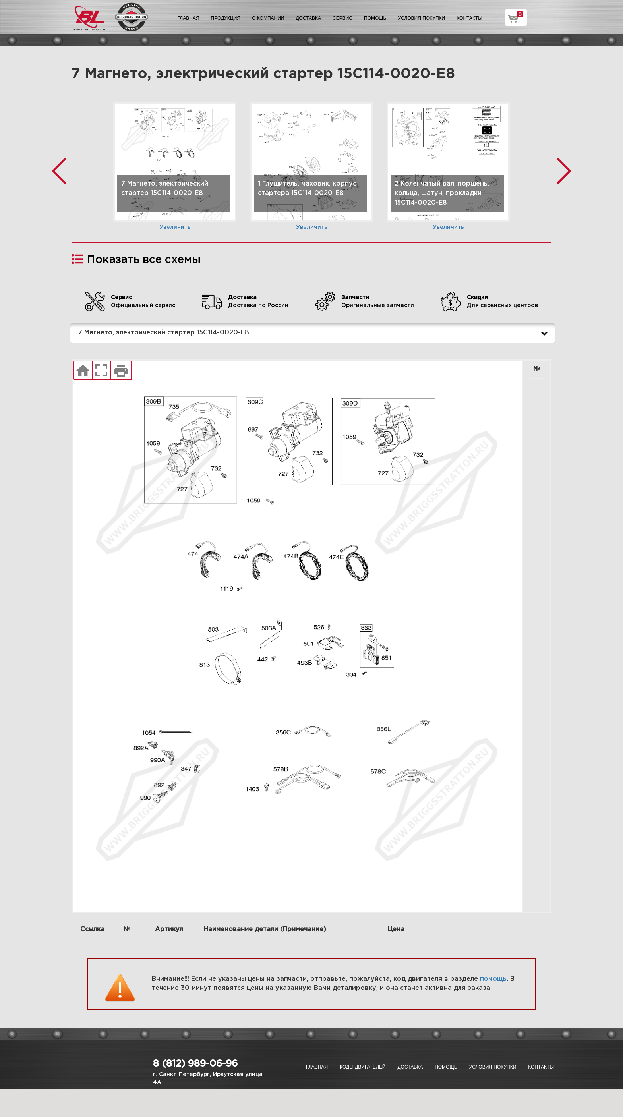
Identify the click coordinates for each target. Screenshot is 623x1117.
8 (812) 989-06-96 (195, 1063)
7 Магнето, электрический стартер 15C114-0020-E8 (314, 333)
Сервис (342, 18)
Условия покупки (421, 18)
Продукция (225, 18)
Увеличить (175, 227)
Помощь (375, 18)
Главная (188, 18)
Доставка (308, 18)
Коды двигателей (362, 1067)
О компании (268, 18)
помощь (493, 979)
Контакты (469, 18)
